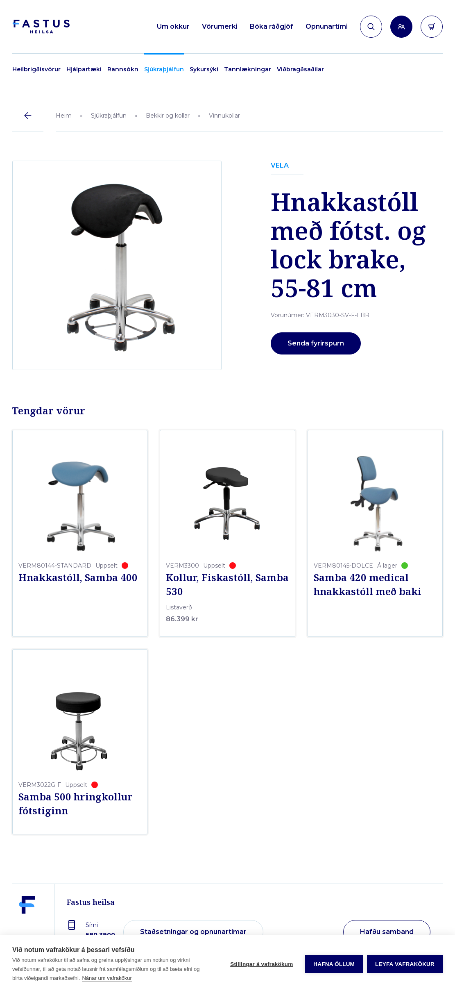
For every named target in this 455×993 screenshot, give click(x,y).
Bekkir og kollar (168, 115)
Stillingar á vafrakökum (261, 964)
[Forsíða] (41, 27)
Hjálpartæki (84, 69)
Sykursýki (204, 69)
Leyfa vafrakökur (405, 964)
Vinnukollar (224, 115)
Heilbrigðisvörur (36, 69)
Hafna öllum (334, 964)
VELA (280, 165)
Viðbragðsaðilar (300, 69)
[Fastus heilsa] (27, 926)
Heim (64, 115)
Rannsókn (122, 69)
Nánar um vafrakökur (106, 978)
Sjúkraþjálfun (164, 69)
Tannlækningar (247, 69)
